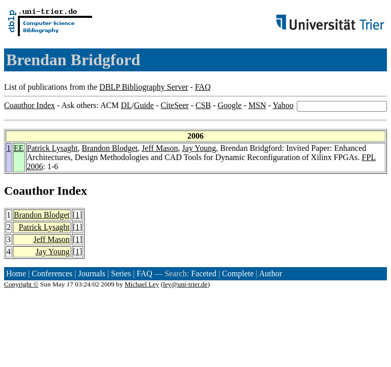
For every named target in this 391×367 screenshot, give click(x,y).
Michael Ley (142, 284)
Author (270, 273)
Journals (91, 273)
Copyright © (21, 284)
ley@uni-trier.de (185, 284)
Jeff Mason (160, 148)
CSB (203, 105)
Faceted (203, 273)
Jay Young (199, 148)
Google (230, 105)
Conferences (52, 273)
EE (19, 148)
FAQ (203, 87)
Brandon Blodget (110, 148)
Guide (144, 105)
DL (126, 105)
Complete (238, 273)
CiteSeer (175, 105)
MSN (257, 105)
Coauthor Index (29, 105)
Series (121, 273)
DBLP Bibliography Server (143, 87)
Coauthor (29, 190)
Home (16, 273)
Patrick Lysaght (52, 148)
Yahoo (282, 105)
